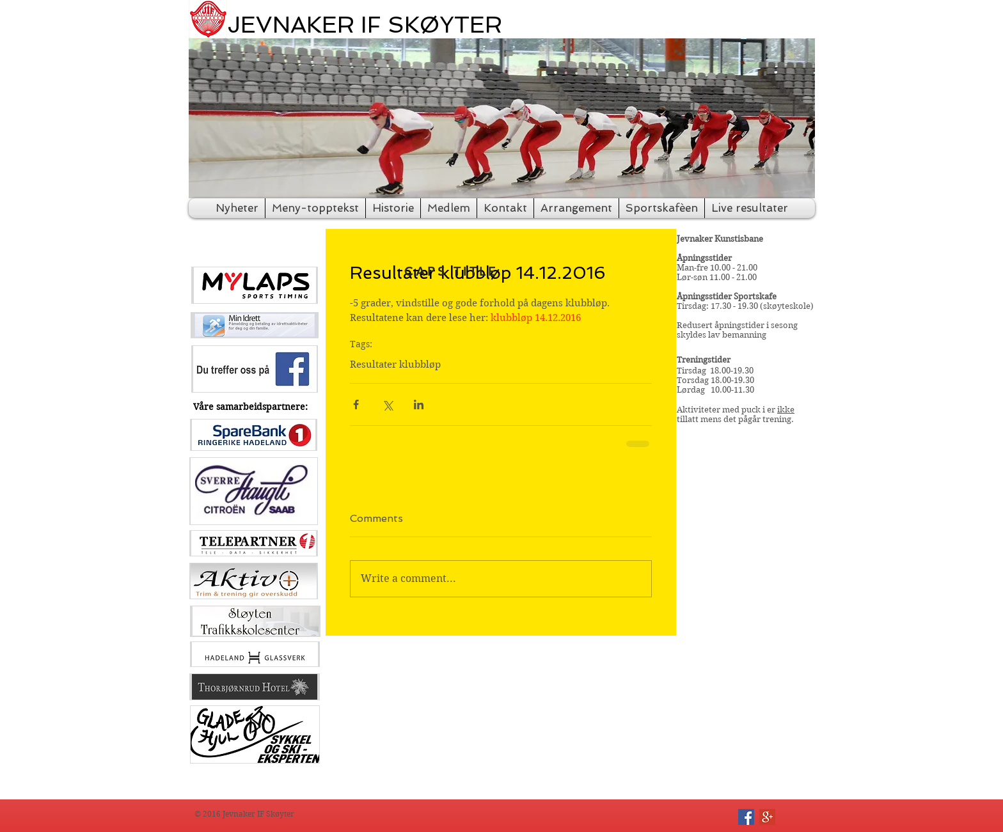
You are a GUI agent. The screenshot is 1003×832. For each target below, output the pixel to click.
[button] (502, 118)
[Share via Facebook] (356, 404)
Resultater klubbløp (395, 364)
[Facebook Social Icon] (746, 817)
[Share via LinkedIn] (419, 404)
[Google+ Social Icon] (767, 817)
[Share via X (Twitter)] (387, 404)
